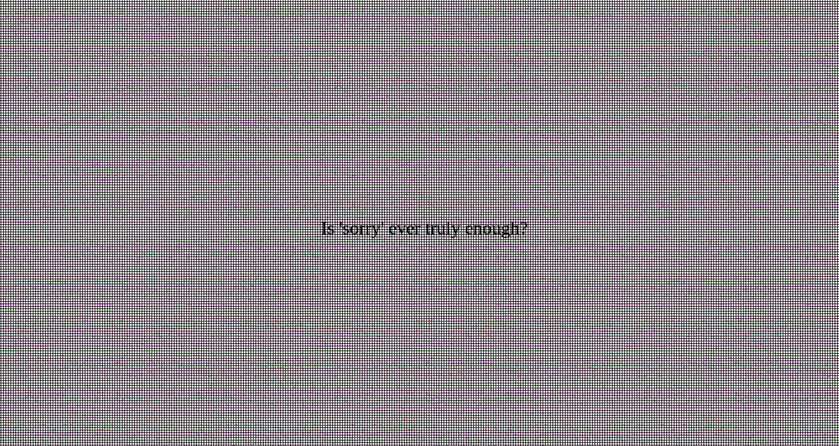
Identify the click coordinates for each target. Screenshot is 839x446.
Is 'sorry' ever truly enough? (424, 227)
